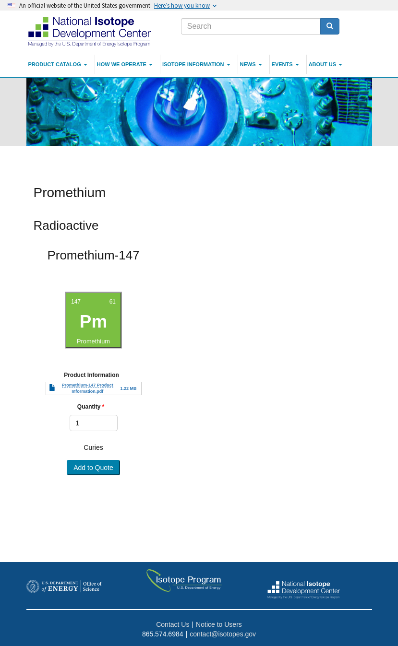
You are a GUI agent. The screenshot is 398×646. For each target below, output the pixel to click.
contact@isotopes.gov (223, 634)
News (251, 64)
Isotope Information (196, 64)
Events (285, 64)
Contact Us (172, 624)
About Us (326, 64)
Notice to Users (219, 624)
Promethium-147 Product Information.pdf (87, 388)
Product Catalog (57, 64)
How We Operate (125, 64)
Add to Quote (93, 467)
